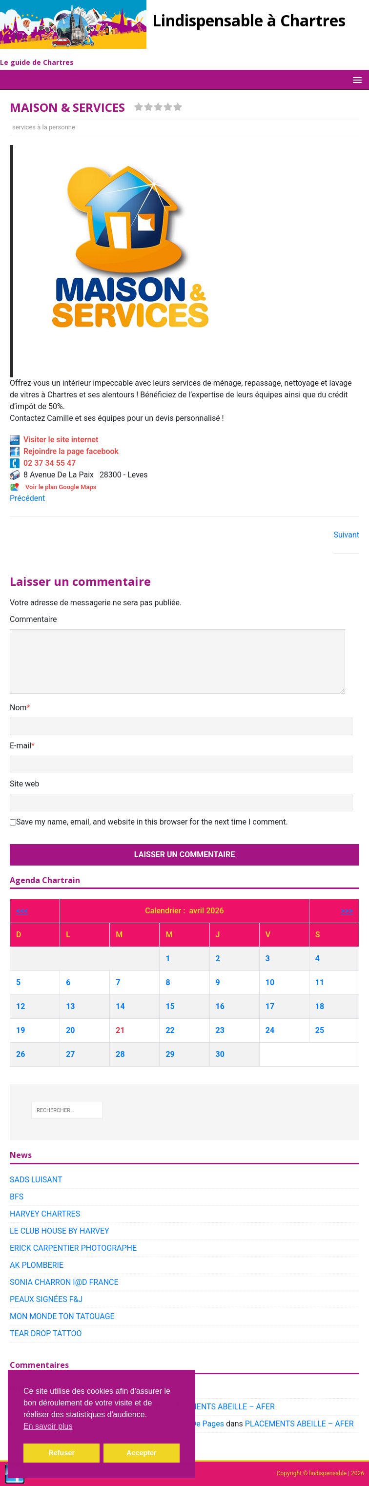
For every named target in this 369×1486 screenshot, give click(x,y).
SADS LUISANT (36, 1179)
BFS (16, 1196)
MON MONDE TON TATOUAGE (62, 1316)
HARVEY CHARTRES (45, 1213)
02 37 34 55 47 (43, 463)
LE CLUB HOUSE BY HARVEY (59, 1231)
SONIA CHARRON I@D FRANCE (64, 1282)
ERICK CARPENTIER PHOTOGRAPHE (73, 1248)
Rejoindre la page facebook (64, 451)
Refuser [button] (61, 1453)
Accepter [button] (141, 1453)
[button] (356, 79)
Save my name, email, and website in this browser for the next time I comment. (152, 821)
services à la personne (43, 127)
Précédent (27, 498)
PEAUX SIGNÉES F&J (46, 1299)
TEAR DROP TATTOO (46, 1333)
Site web (25, 783)
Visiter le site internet (54, 439)
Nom (18, 707)
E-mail (20, 745)
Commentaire (33, 619)
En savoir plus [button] (48, 1426)
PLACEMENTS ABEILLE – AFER (220, 1406)
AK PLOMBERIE (36, 1265)
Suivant (346, 534)
